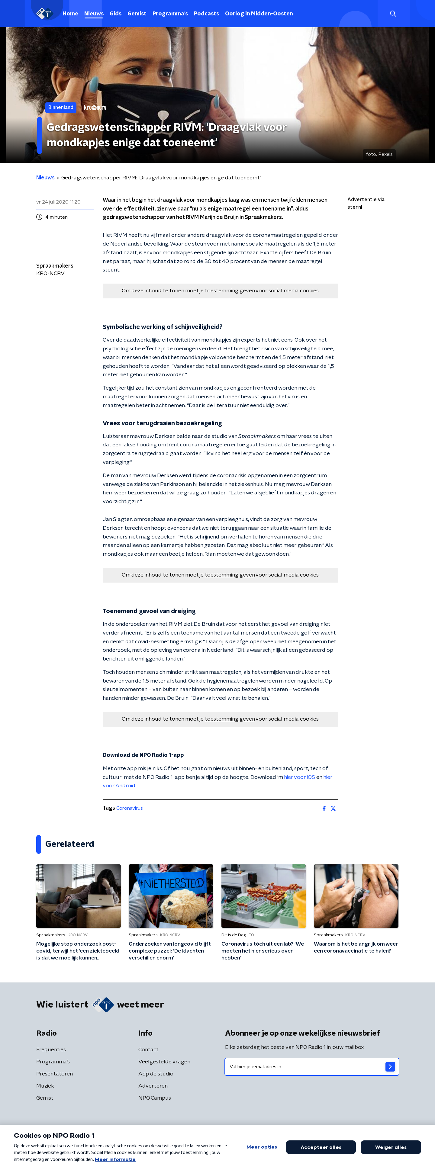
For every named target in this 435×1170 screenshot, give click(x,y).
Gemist (137, 14)
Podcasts (206, 14)
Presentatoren (54, 1074)
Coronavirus (129, 808)
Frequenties (51, 1050)
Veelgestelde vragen (164, 1062)
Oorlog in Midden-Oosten (259, 14)
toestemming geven (230, 291)
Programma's (170, 14)
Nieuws (94, 14)
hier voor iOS (299, 777)
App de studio (155, 1074)
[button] (393, 13)
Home (70, 14)
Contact (148, 1050)
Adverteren (153, 1086)
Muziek (45, 1086)
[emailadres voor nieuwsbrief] (312, 1066)
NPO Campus (154, 1098)
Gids (115, 14)
